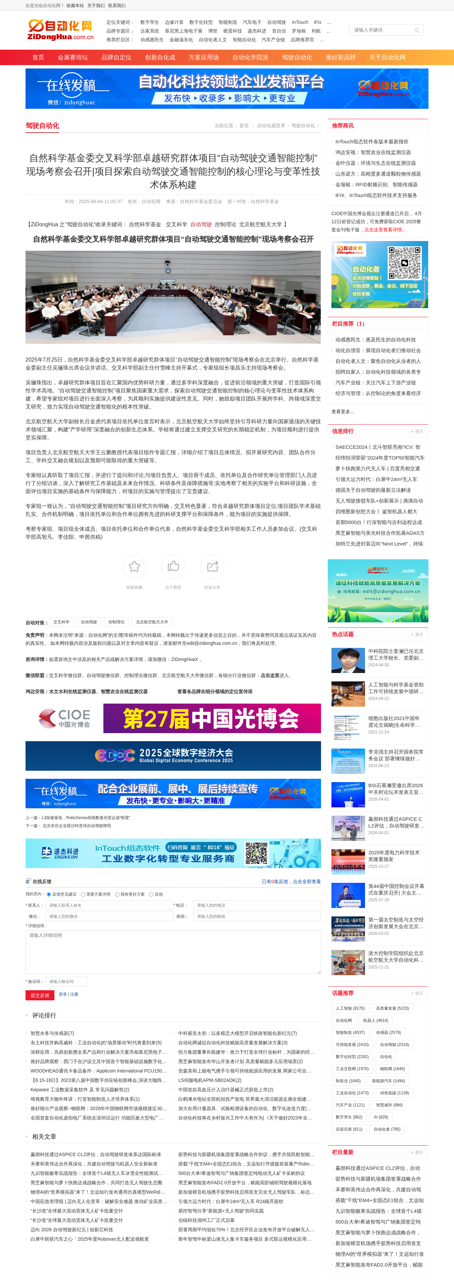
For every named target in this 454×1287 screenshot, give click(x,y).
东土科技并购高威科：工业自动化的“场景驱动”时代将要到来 (93, 1042)
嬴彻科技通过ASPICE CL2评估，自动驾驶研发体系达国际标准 (96, 1154)
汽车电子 (252, 22)
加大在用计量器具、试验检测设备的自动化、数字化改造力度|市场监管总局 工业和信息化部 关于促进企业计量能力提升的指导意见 (314, 1108)
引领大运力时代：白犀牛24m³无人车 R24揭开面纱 (230, 1201)
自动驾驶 (276, 22)
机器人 (375, 1020)
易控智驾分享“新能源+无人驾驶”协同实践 (221, 1210)
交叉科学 (61, 622)
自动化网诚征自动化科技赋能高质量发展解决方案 (230, 1042)
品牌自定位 (116, 57)
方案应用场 (204, 57)
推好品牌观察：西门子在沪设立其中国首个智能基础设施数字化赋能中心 (106, 1061)
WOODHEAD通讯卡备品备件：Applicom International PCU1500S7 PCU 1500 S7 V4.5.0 (123, 1071)
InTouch (300, 22)
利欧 (316, 31)
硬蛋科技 (232, 31)
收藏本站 (75, 5)
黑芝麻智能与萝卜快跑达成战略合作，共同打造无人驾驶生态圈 (96, 1182)
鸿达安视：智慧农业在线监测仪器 (373, 152)
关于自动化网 (387, 57)
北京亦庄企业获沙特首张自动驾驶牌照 (77, 825)
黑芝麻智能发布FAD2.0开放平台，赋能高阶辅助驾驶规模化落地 (245, 1182)
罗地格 (299, 31)
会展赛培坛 (73, 57)
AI (381, 1117)
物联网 (392, 1068)
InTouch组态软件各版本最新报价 (372, 141)
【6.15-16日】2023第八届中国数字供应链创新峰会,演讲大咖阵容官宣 (103, 1080)
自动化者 (387, 1129)
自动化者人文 (213, 39)
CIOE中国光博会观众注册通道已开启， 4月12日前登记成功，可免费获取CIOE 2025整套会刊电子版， (376, 221)
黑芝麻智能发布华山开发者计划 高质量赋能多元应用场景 (237, 1061)
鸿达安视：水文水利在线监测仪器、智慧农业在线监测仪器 (87, 691)
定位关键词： (120, 22)
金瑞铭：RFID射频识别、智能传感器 (376, 184)
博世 (213, 31)
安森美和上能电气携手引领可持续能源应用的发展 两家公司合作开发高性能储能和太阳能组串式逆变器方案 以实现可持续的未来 (311, 1071)
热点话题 (343, 634)
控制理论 (116, 622)
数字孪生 (149, 22)
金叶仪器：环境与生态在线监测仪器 (375, 163)
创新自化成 (160, 57)
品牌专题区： (120, 31)
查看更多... (342, 411)
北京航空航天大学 (152, 622)
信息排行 (343, 431)
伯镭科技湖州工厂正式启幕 (206, 1220)
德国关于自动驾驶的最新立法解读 (373, 490)
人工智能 (350, 1008)
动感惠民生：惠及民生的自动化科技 (375, 339)
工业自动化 (352, 1093)
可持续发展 (352, 1044)
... (329, 22)
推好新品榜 (341, 57)
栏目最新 (343, 1152)
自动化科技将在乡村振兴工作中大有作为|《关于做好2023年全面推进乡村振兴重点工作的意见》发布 (283, 1118)
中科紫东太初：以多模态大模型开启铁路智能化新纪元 (234, 1033)
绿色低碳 (394, 1093)
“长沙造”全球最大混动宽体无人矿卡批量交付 (77, 1210)
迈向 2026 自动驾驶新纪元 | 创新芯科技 (72, 1229)
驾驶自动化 (297, 57)
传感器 (388, 1032)
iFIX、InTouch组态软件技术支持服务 (376, 195)
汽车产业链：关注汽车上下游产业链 (375, 382)
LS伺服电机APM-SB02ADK (207, 1080)
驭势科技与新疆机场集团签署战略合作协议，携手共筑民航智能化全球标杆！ (258, 1154)
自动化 (386, 1056)
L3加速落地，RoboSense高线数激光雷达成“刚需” (86, 817)
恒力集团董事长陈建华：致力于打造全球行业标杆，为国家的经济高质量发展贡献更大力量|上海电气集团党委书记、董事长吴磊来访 (315, 1052)
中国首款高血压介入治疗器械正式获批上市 (223, 1089)
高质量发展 (392, 1008)
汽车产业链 (273, 39)
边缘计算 (174, 22)
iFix (317, 22)
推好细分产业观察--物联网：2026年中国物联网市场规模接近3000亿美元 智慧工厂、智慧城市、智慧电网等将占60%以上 (156, 1108)
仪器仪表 (349, 1129)
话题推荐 (343, 993)
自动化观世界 (271, 125)
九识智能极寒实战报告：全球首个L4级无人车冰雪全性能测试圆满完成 (104, 1173)
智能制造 (228, 22)
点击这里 (270, 675)
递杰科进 (256, 31)
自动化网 (151, 201)
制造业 (348, 1081)
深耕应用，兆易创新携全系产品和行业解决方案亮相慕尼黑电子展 (99, 1052)
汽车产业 (350, 1105)
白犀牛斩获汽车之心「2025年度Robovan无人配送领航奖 (90, 1239)
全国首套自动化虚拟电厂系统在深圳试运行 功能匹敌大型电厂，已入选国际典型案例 (118, 1118)
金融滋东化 (181, 39)
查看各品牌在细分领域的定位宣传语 (215, 691)
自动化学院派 (250, 57)
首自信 (279, 31)
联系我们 (117, 5)
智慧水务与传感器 (49, 1033)
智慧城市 (389, 1105)
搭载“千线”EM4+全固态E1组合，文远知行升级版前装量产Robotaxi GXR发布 (258, 1163)
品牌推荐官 (302, 39)
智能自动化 (244, 39)
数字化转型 (201, 22)
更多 (417, 431)
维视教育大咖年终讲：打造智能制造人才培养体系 (82, 1099)
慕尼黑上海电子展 (183, 31)
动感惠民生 (152, 39)
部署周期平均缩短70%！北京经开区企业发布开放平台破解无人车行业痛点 (255, 1229)
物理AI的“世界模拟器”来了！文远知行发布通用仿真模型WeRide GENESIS (108, 1192)
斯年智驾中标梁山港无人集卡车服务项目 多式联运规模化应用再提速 (249, 1239)
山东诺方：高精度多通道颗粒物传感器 (378, 174)
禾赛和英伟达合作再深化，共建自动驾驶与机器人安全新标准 (94, 1163)
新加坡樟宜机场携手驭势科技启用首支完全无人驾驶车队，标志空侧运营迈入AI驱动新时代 (272, 1192)
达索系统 (149, 31)
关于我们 (96, 5)
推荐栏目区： (120, 39)
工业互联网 (352, 1068)
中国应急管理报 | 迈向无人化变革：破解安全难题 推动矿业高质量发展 (104, 1201)
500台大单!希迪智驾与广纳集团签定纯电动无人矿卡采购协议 (241, 1173)
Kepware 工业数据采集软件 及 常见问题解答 (77, 1089)
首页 (38, 57)
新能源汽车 (388, 1081)
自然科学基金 (265, 201)
